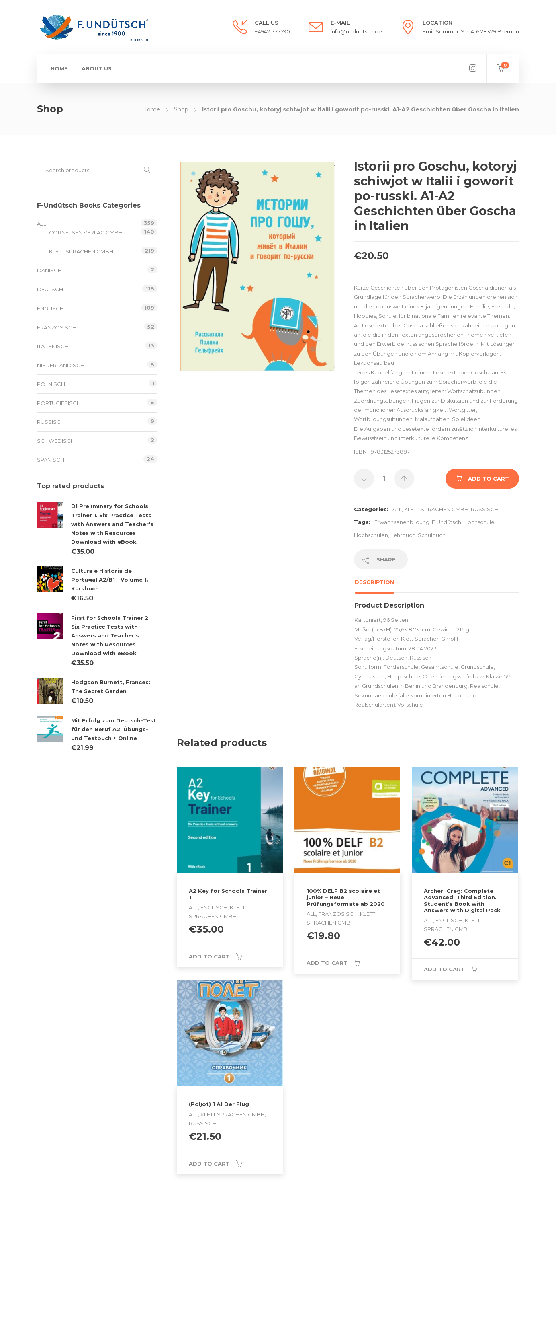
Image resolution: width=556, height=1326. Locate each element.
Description (374, 582)
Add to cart (488, 478)
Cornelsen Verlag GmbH (86, 232)
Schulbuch (432, 535)
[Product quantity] (384, 479)
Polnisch (51, 384)
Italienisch (53, 346)
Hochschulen (371, 535)
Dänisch (49, 270)
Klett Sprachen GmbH (436, 509)
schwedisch (56, 441)
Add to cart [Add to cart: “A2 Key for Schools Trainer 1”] (209, 956)
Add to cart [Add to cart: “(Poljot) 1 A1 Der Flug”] (209, 1163)
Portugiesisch (59, 403)
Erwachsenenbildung (401, 522)
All (397, 509)
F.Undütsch (446, 522)
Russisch (485, 509)
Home (59, 68)
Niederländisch (60, 365)
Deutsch (50, 289)
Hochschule (479, 522)
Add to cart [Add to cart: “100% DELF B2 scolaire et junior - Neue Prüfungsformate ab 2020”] (327, 963)
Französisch (56, 327)
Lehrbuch (402, 535)
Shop (181, 109)
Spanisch (50, 459)
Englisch (50, 308)
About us (97, 68)
